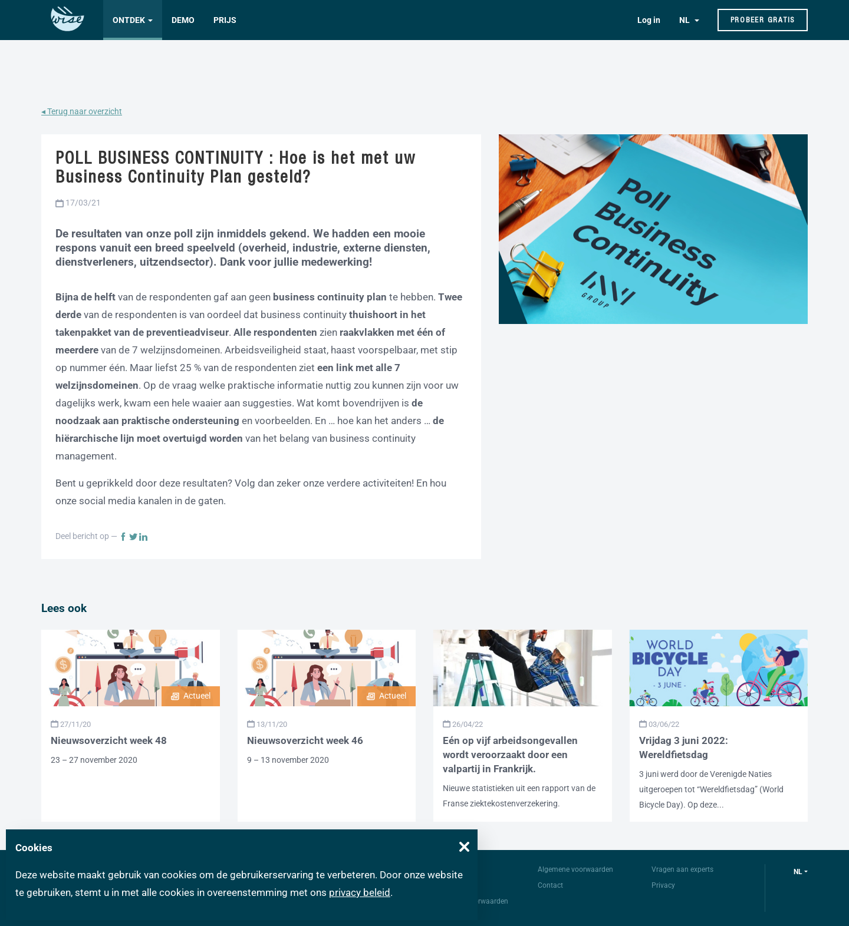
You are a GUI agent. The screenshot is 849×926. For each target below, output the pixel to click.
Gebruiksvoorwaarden (473, 901)
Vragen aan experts (682, 869)
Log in (648, 20)
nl (798, 872)
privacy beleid (359, 892)
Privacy (663, 885)
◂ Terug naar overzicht (81, 111)
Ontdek (129, 20)
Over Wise (454, 869)
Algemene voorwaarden (575, 869)
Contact (550, 885)
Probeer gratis (762, 19)
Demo (183, 20)
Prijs (224, 20)
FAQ (445, 885)
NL (685, 20)
